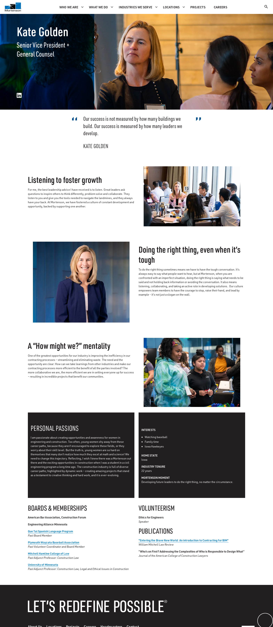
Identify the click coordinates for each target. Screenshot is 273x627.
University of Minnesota (43, 564)
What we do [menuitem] (98, 7)
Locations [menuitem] (171, 7)
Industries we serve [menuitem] (135, 7)
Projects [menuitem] (197, 7)
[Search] (266, 7)
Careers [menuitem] (220, 7)
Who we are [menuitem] (68, 7)
